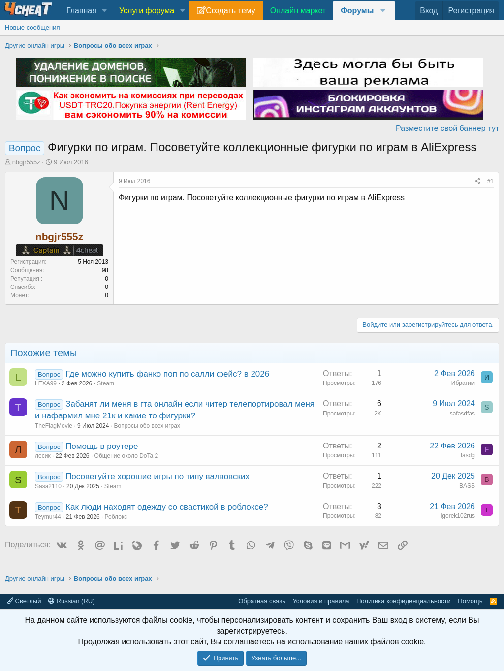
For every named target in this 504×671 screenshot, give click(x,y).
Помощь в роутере (101, 446)
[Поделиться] (478, 181)
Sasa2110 (48, 486)
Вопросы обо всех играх (147, 425)
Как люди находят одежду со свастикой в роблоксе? (166, 506)
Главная (81, 10)
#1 (490, 181)
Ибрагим (463, 383)
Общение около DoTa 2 (126, 455)
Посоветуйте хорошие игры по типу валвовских (157, 476)
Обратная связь (261, 601)
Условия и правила (320, 601)
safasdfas (462, 413)
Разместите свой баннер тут (447, 128)
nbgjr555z (26, 162)
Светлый (24, 601)
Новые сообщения (32, 27)
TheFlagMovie (53, 425)
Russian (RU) (71, 601)
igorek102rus (458, 515)
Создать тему (230, 10)
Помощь (470, 601)
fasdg (468, 455)
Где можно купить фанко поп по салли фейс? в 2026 (167, 374)
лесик (43, 455)
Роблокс (116, 516)
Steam (105, 383)
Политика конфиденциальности (403, 601)
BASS (467, 485)
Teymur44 (48, 516)
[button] (104, 10)
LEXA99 (46, 383)
